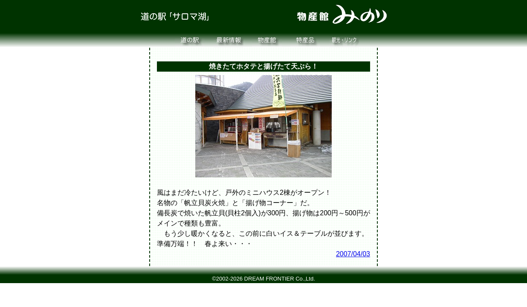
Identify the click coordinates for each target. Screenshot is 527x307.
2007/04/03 (353, 254)
